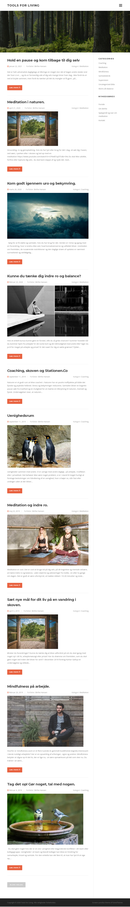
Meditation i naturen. (25, 102)
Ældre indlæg (16, 885)
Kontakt (102, 121)
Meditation (84, 66)
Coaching (84, 189)
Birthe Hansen (40, 66)
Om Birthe (103, 109)
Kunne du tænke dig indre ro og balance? (44, 276)
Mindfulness (104, 72)
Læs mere (14, 88)
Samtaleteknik (104, 76)
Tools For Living (23, 5)
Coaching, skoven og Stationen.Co (37, 371)
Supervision (103, 80)
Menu (120, 5)
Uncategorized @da (107, 85)
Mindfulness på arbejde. (28, 686)
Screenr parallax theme (101, 903)
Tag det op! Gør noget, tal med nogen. (41, 784)
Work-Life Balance (106, 89)
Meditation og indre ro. (27, 505)
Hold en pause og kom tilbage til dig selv (43, 60)
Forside (102, 105)
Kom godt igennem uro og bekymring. (41, 183)
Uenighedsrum (20, 416)
